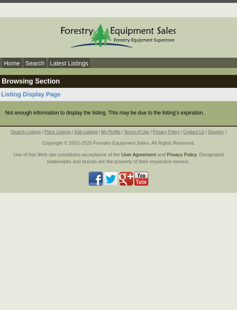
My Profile (110, 132)
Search (34, 63)
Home (12, 63)
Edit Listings (86, 132)
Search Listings (26, 132)
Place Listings (57, 132)
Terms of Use (136, 132)
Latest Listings (69, 63)
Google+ (216, 132)
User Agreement (139, 154)
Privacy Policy (166, 132)
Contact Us (193, 132)
